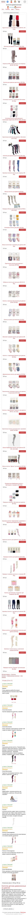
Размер (7, 9)
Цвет (12, 9)
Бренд (17, 9)
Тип (2, 9)
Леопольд (22, 912)
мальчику (10, 7)
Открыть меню (8, 909)
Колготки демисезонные (11, 12)
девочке (17, 7)
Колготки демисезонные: (14, 4)
